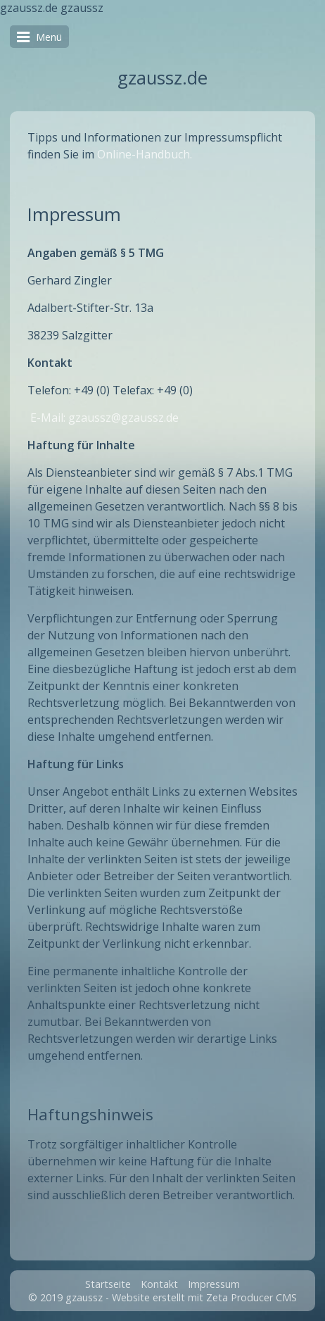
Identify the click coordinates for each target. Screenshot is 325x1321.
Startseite (108, 1284)
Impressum (214, 1284)
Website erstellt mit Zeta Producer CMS (204, 1297)
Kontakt (159, 1284)
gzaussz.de (162, 77)
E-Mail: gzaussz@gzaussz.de (104, 417)
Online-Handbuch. (144, 154)
